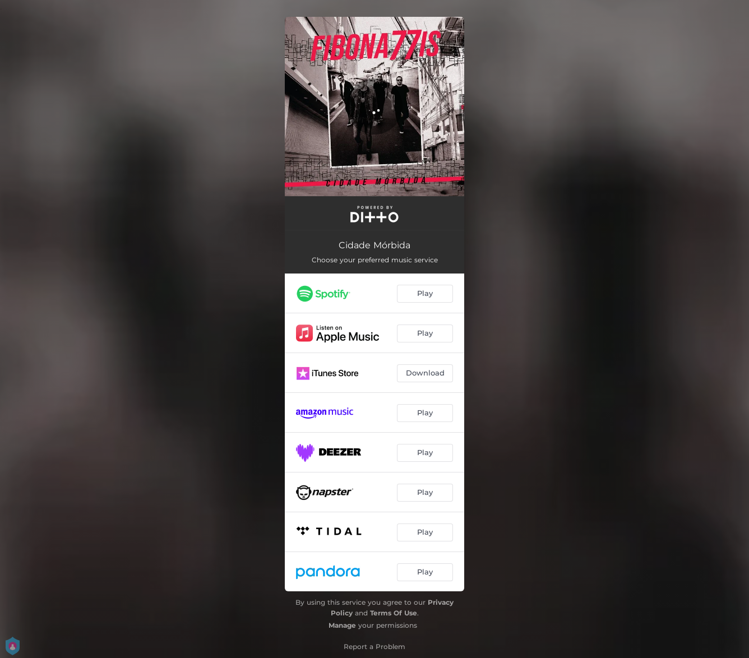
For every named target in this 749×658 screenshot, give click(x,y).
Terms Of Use (393, 613)
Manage (342, 625)
